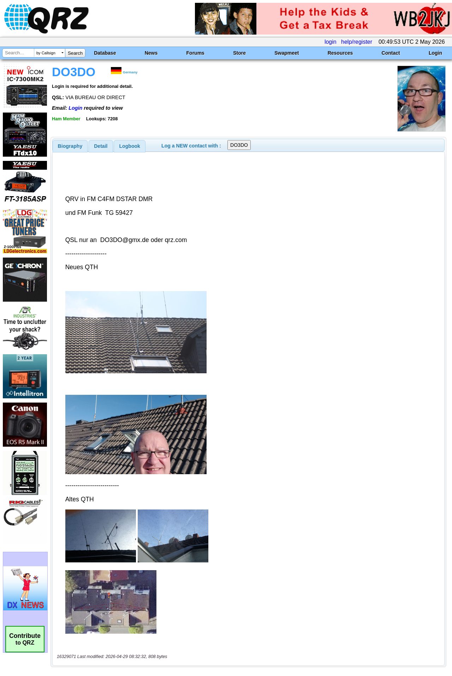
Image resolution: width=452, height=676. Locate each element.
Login (435, 53)
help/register (356, 42)
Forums (195, 53)
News (151, 53)
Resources (340, 53)
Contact (391, 53)
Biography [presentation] (70, 146)
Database (105, 53)
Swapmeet (286, 53)
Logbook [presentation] (129, 146)
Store (239, 53)
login (331, 42)
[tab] (70, 146)
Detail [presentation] (100, 146)
